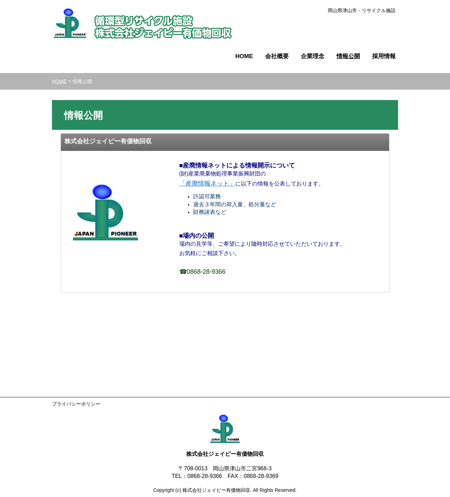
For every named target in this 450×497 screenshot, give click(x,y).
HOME (59, 81)
